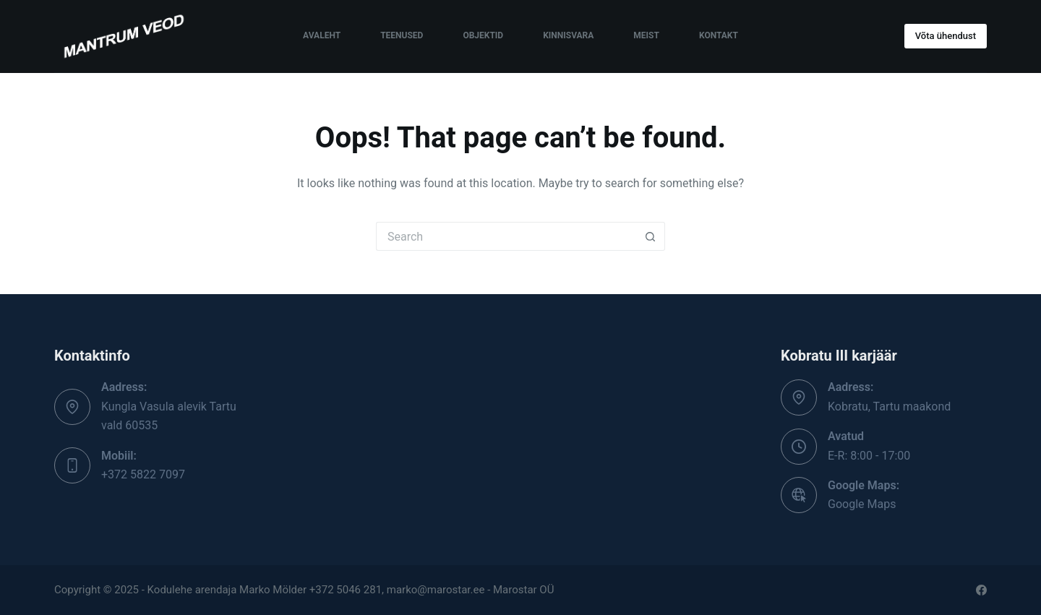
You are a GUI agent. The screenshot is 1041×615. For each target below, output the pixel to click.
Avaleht (321, 35)
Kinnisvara (568, 35)
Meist (646, 35)
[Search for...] (506, 236)
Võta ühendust (945, 35)
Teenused (401, 35)
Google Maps (862, 504)
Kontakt (718, 35)
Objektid (483, 35)
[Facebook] (981, 590)
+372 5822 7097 (143, 474)
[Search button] (650, 236)
